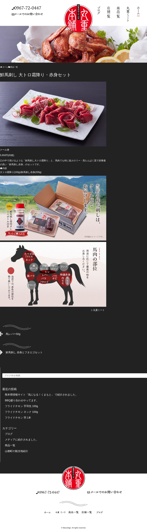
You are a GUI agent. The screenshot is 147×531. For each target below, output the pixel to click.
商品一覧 (10, 445)
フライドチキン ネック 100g (21, 411)
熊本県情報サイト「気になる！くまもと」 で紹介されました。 (41, 394)
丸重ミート (99, 310)
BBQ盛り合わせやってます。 (22, 400)
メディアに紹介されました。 (21, 439)
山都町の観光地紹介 (16, 451)
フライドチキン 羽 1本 (18, 417)
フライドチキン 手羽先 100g (21, 406)
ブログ (9, 433)
